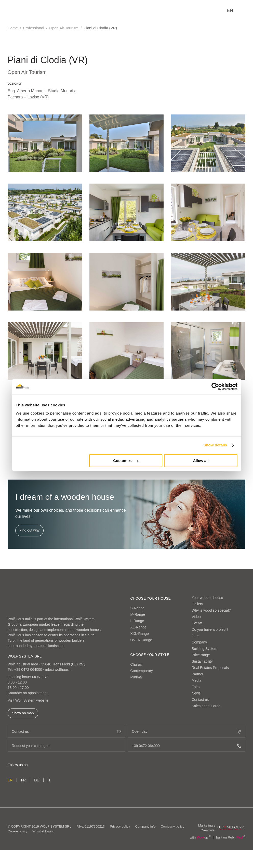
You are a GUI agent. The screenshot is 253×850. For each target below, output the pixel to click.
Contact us (200, 700)
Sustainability (202, 661)
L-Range (137, 621)
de (36, 780)
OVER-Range (141, 640)
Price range (201, 655)
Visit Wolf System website (28, 700)
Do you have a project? (210, 629)
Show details (215, 445)
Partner (197, 674)
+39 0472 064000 (28, 669)
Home (13, 28)
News (196, 693)
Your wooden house (207, 598)
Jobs (195, 636)
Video (196, 617)
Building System (204, 649)
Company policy (172, 826)
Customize (126, 460)
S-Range (137, 608)
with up (200, 837)
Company (199, 642)
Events (197, 623)
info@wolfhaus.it (58, 669)
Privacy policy (120, 826)
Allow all (201, 460)
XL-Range (138, 627)
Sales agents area (206, 706)
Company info (145, 826)
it (49, 780)
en (230, 10)
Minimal (136, 677)
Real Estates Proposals (210, 668)
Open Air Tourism (63, 28)
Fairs (195, 687)
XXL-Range (139, 634)
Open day (187, 731)
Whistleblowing (43, 831)
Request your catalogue (66, 746)
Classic (136, 664)
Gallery (197, 604)
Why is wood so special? (211, 610)
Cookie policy (17, 831)
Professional (33, 28)
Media (196, 680)
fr (23, 780)
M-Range (137, 614)
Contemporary (141, 671)
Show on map (23, 713)
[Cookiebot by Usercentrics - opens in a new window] (215, 386)
